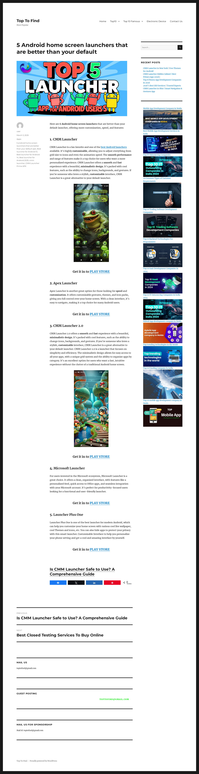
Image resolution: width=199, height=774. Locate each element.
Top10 (113, 21)
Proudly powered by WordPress (43, 761)
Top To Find (28, 20)
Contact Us (176, 21)
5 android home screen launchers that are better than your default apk (28, 146)
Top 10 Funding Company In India (158, 368)
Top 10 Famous (131, 21)
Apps (19, 139)
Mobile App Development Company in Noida (162, 108)
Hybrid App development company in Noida (162, 321)
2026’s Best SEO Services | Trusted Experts (162, 86)
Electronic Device (156, 21)
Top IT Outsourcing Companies (157, 155)
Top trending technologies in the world (160, 344)
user (18, 131)
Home (102, 21)
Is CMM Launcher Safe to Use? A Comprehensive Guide (82, 571)
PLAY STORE (100, 272)
